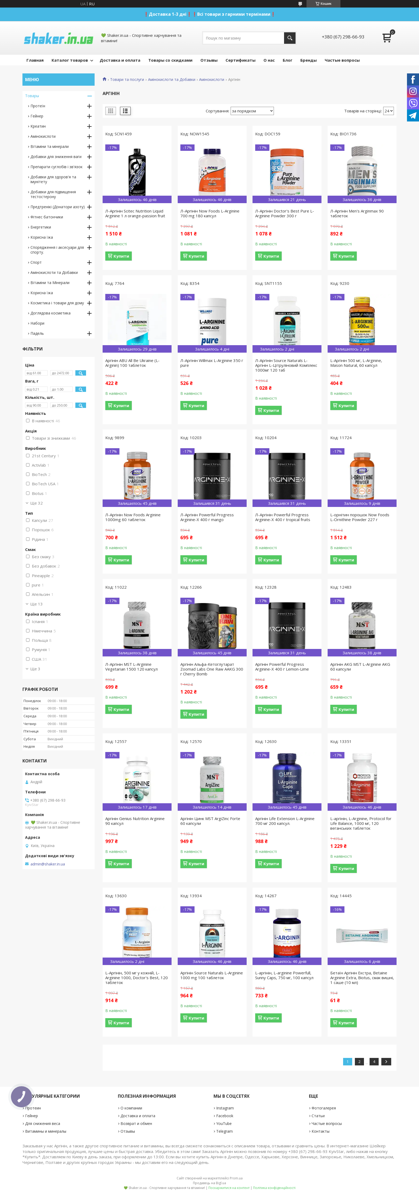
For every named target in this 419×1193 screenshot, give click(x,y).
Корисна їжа (41, 237)
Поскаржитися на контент (229, 1188)
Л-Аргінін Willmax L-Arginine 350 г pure (211, 363)
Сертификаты (240, 60)
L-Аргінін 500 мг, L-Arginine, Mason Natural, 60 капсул (356, 363)
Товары (32, 95)
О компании (131, 1108)
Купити (121, 256)
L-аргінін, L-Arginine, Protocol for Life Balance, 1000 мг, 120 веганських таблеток (360, 823)
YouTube (224, 1123)
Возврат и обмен (136, 1123)
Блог (287, 60)
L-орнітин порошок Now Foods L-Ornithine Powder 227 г (359, 517)
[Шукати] (290, 38)
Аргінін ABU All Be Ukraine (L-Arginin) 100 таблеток (132, 363)
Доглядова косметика (50, 313)
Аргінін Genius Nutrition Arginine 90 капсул (135, 821)
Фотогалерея (324, 1108)
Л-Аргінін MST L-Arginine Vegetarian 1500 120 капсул (131, 666)
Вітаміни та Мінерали (49, 282)
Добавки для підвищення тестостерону (53, 194)
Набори (37, 323)
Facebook (224, 1115)
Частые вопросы (342, 60)
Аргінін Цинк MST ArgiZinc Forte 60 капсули (210, 821)
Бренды (308, 60)
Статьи (318, 1115)
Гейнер (36, 116)
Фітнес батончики (46, 216)
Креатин (38, 126)
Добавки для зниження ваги (56, 156)
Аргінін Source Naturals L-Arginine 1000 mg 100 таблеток (211, 975)
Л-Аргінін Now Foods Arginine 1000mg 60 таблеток (133, 517)
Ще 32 (36, 503)
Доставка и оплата (120, 60)
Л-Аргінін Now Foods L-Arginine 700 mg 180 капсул (209, 213)
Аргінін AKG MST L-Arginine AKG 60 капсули (360, 666)
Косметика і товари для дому (57, 302)
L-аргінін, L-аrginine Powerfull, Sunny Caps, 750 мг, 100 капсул (284, 975)
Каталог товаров (70, 60)
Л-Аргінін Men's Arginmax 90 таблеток (357, 213)
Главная (35, 60)
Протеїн (37, 105)
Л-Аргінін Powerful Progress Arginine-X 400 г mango (207, 517)
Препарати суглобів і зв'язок (56, 166)
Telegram (224, 1131)
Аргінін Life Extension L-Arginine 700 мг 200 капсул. (285, 821)
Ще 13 (36, 604)
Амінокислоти (211, 79)
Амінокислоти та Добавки (171, 79)
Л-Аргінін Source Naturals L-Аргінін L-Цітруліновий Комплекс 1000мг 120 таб (286, 365)
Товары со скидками (170, 60)
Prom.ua (236, 1178)
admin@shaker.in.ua (47, 864)
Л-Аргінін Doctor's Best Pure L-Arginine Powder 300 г (284, 213)
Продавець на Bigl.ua (209, 1183)
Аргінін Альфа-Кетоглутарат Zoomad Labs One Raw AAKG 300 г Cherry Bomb (211, 669)
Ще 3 (35, 669)
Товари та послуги (127, 79)
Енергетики (40, 227)
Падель (37, 333)
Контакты (320, 1131)
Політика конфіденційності (274, 1188)
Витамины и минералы (45, 1131)
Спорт (36, 262)
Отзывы (209, 60)
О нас (269, 60)
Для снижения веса (42, 1123)
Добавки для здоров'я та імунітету (53, 179)
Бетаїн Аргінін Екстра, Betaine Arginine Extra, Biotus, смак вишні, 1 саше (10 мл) (362, 977)
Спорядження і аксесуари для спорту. (57, 250)
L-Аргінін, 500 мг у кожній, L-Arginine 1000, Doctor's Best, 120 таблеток (136, 977)
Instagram (225, 1108)
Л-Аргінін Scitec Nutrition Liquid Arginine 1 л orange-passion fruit (135, 213)
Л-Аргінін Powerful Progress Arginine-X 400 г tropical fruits (282, 517)
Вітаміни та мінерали (49, 146)
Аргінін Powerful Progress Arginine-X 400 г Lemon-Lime (282, 666)
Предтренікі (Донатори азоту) (57, 206)
